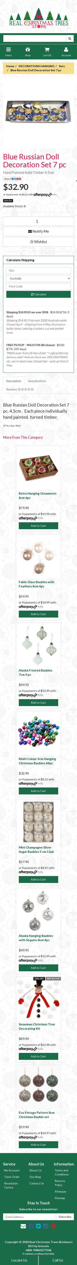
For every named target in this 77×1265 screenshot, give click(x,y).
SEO (31, 1246)
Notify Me (38, 231)
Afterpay (60, 1191)
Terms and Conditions (62, 1172)
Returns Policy (60, 1183)
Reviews (19, 389)
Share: (13, 179)
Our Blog (35, 1176)
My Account (12, 1170)
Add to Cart (38, 525)
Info (54, 194)
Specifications (37, 381)
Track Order (12, 1176)
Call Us (57, 1260)
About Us (35, 1170)
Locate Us (19, 1260)
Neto (51, 1253)
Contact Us (36, 1183)
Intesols (43, 1246)
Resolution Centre (11, 1185)
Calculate (38, 294)
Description (13, 381)
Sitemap (60, 1198)
